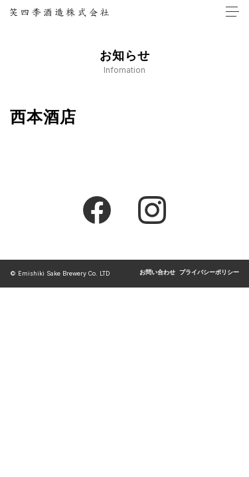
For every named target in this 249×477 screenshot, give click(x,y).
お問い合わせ (157, 273)
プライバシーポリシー (209, 273)
